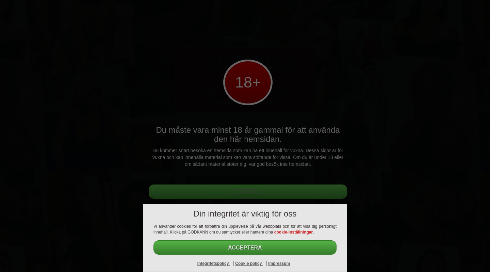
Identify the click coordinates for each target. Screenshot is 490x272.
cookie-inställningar (293, 232)
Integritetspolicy (213, 263)
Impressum (279, 263)
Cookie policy (249, 263)
